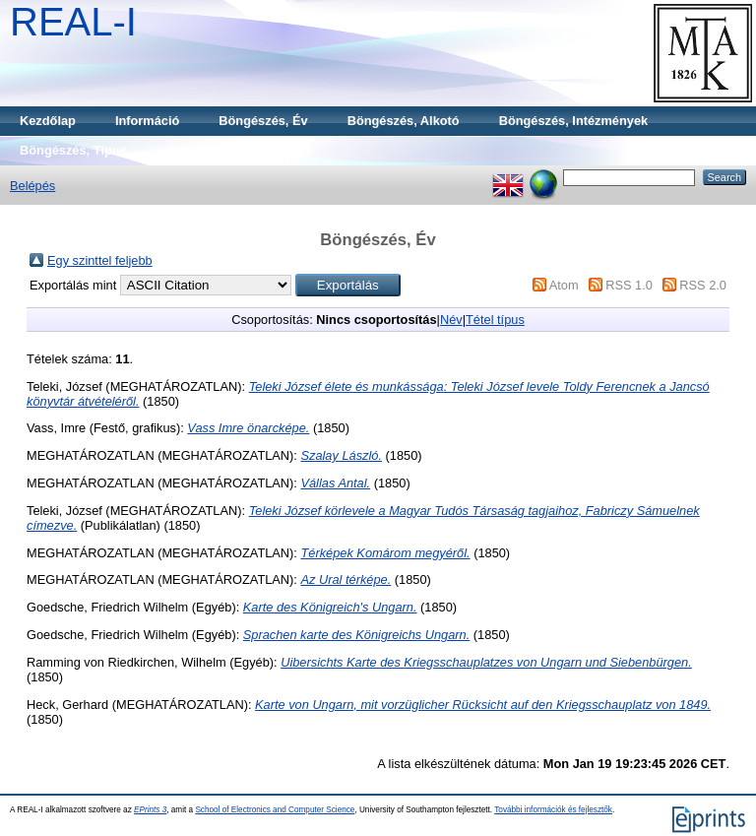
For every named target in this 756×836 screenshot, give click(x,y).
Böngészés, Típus (73, 150)
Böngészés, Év (263, 120)
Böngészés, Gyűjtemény (239, 150)
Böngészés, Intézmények (573, 120)
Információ (147, 120)
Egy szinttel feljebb (100, 260)
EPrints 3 (150, 809)
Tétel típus (495, 319)
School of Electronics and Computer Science (274, 809)
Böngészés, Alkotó (403, 120)
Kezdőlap (48, 120)
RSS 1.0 (629, 285)
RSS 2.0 (702, 285)
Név (451, 319)
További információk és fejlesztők (553, 809)
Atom (564, 285)
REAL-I (73, 21)
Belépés (32, 185)
